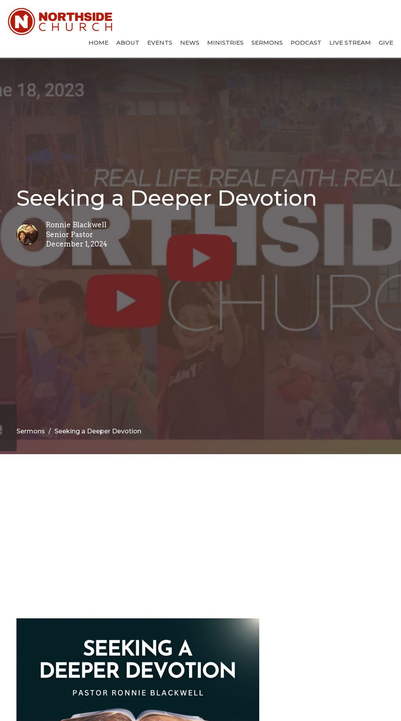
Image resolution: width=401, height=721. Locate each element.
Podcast (306, 42)
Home (98, 42)
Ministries (225, 42)
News (189, 42)
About (127, 42)
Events (159, 42)
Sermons (267, 42)
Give (386, 42)
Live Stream (350, 42)
